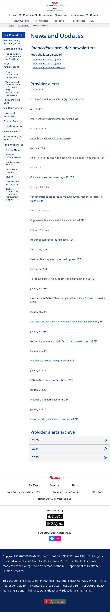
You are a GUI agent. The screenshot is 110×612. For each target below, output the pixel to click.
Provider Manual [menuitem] (13, 150)
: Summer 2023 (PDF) (49, 67)
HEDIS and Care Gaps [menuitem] (12, 101)
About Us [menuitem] (76, 485)
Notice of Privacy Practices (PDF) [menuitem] (55, 498)
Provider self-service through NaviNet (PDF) (52, 360)
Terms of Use (83, 585)
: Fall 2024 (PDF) (47, 63)
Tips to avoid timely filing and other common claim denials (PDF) (63, 278)
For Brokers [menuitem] (79, 21)
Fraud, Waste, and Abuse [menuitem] (13, 138)
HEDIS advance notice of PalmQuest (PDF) (51, 380)
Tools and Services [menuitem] (13, 144)
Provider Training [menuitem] (13, 121)
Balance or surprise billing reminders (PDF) (52, 239)
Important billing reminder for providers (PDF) (54, 118)
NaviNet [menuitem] (9, 176)
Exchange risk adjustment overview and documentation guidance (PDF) (67, 321)
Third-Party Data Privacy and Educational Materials (57, 590)
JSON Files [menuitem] (97, 492)
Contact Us (46, 15)
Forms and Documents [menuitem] (10, 114)
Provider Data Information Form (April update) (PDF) (57, 99)
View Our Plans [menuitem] (21, 21)
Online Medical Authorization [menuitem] (12, 182)
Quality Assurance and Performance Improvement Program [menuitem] (12, 194)
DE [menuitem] (92, 21)
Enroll (13, 15)
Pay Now (28, 15)
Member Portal (78, 15)
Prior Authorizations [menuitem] (11, 65)
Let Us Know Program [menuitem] (11, 170)
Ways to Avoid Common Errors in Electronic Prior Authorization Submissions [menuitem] (12, 88)
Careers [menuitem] (53, 485)
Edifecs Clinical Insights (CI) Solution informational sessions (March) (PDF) (67, 157)
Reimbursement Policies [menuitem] (12, 163)
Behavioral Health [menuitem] (13, 131)
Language (61, 15)
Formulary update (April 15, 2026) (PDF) (50, 138)
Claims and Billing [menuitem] (13, 48)
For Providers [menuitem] (61, 21)
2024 (35, 449)
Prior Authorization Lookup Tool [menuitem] (11, 74)
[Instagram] (58, 538)
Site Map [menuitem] (33, 485)
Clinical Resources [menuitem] (13, 126)
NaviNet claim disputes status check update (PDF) (55, 259)
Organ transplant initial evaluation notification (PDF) (57, 220)
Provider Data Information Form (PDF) (50, 399)
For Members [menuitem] (41, 21)
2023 (35, 457)
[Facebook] (52, 538)
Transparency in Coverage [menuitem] (66, 492)
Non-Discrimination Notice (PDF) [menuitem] (24, 492)
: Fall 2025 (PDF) (47, 59)
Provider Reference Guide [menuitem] (13, 156)
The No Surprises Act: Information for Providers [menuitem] (13, 56)
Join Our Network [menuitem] (13, 107)
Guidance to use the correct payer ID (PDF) (52, 177)
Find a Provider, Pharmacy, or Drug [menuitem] (13, 42)
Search (95, 15)
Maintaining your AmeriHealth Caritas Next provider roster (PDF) (63, 341)
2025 (35, 440)
